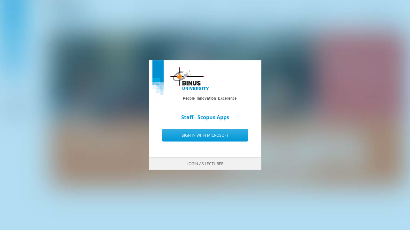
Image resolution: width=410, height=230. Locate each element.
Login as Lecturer (205, 163)
